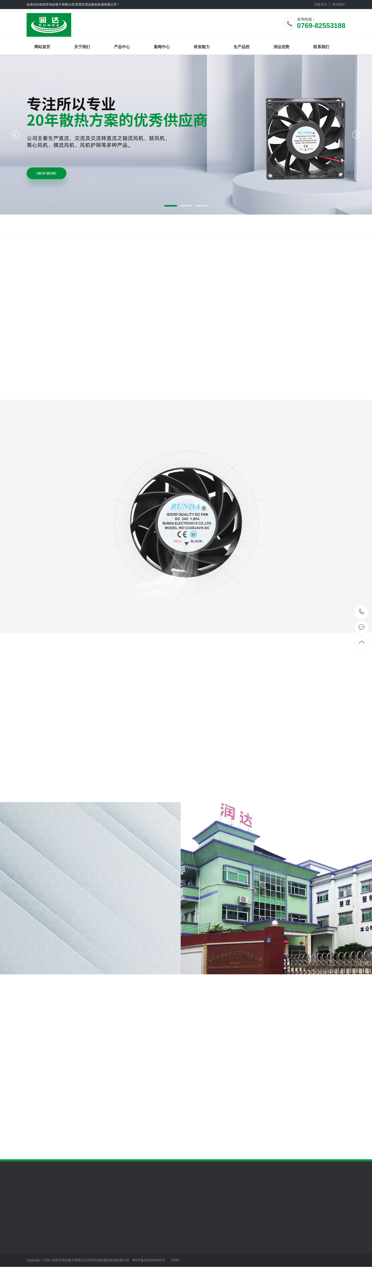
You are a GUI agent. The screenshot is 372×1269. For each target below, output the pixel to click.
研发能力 (202, 46)
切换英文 (320, 4)
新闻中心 (162, 46)
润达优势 (281, 46)
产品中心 (122, 46)
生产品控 (242, 46)
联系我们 (339, 4)
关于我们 (82, 46)
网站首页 (42, 46)
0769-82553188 (362, 612)
